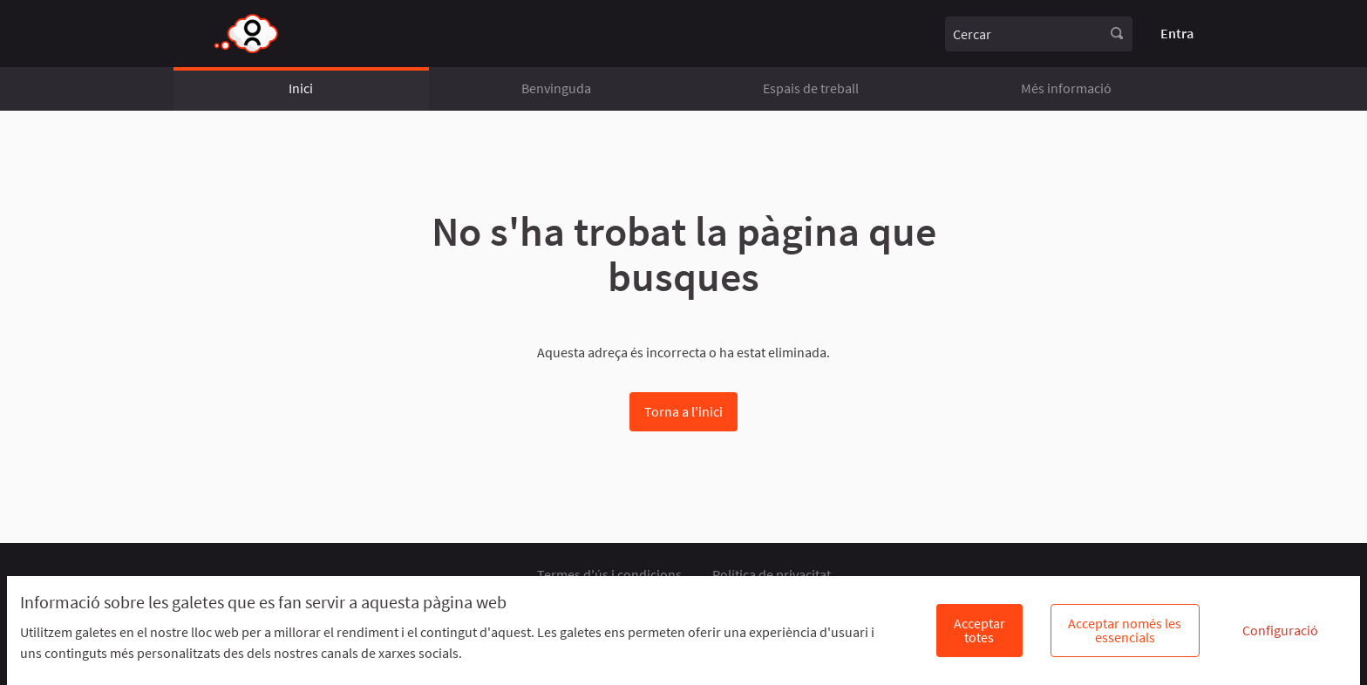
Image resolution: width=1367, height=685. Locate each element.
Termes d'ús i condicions (609, 574)
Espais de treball (811, 88)
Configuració (1280, 630)
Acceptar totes (979, 630)
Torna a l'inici (683, 411)
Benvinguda (556, 88)
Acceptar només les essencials (1124, 630)
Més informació (1066, 88)
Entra (1177, 33)
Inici (301, 88)
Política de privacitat (771, 574)
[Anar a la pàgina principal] (247, 33)
